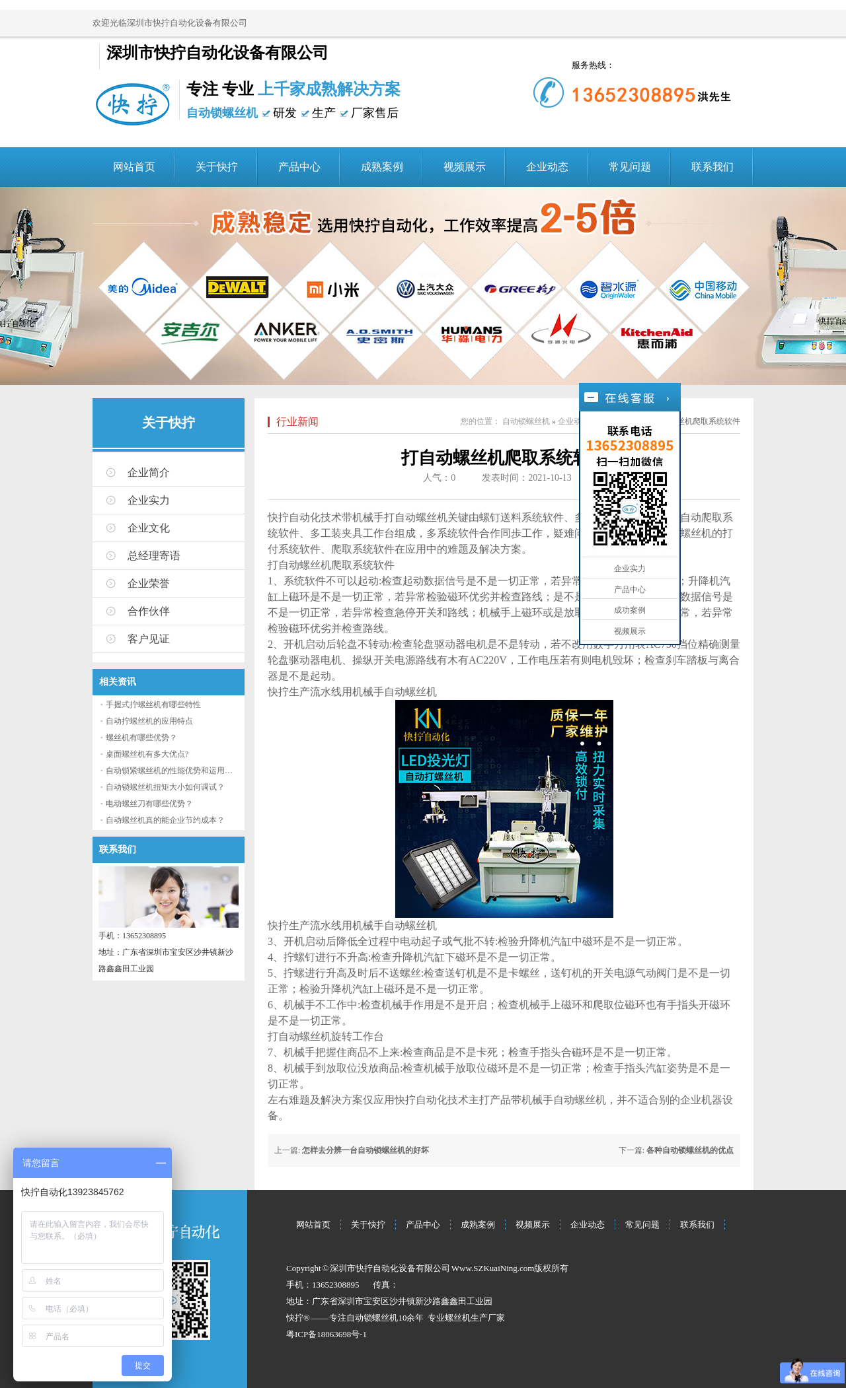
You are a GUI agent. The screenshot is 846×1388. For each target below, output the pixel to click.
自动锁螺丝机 (526, 421)
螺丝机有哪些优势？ (141, 737)
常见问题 (630, 166)
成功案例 (630, 610)
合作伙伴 (149, 611)
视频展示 (464, 166)
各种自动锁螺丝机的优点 (690, 1150)
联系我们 (712, 166)
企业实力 (149, 500)
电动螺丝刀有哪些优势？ (149, 803)
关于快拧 (217, 166)
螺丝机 (458, 1318)
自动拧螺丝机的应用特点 (149, 721)
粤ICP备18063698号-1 (326, 1334)
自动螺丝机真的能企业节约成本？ (165, 820)
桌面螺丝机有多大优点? (147, 754)
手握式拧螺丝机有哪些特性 (153, 704)
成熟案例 (382, 166)
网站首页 (134, 166)
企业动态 (547, 166)
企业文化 (149, 528)
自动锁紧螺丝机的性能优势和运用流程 (173, 770)
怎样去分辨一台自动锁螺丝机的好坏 (365, 1150)
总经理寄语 (154, 555)
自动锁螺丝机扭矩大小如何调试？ (165, 787)
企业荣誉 (149, 583)
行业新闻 (297, 421)
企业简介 (149, 472)
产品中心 (299, 166)
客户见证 (149, 638)
